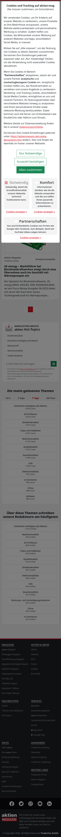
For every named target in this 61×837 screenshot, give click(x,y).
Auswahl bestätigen (30, 162)
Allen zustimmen (30, 170)
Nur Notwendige (30, 153)
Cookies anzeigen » (16, 211)
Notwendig (19, 182)
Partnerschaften (33, 221)
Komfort (47, 182)
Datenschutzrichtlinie (31, 127)
